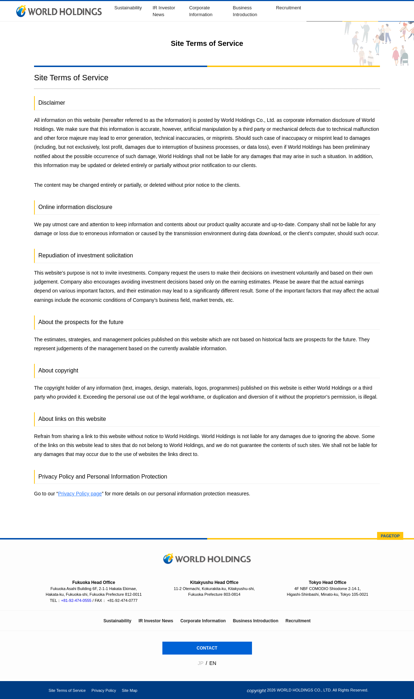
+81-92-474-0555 (76, 600)
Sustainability (128, 7)
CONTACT (207, 648)
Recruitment (288, 7)
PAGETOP (390, 536)
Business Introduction (256, 620)
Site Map (129, 690)
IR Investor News (155, 620)
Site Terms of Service (67, 690)
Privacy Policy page (80, 493)
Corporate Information (203, 620)
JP (201, 663)
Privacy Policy (103, 690)
